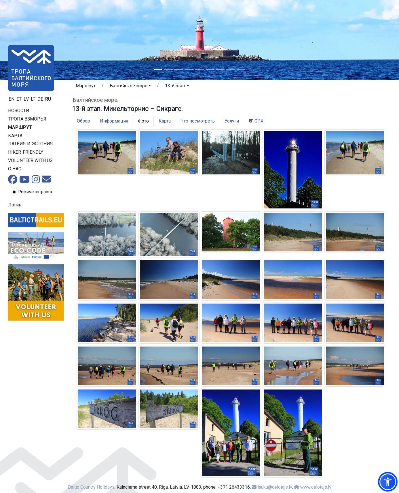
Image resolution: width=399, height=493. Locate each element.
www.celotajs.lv (312, 487)
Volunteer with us (30, 160)
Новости (18, 110)
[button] (130, 86)
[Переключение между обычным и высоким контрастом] (31, 192)
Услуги (232, 121)
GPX (256, 121)
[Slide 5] (199, 69)
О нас (14, 169)
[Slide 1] (158, 69)
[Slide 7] (220, 69)
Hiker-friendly (25, 152)
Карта (15, 135)
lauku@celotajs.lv (272, 487)
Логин (14, 205)
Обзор (83, 121)
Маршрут (20, 127)
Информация (114, 121)
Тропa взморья (27, 119)
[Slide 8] (230, 69)
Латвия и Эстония (30, 143)
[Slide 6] (210, 69)
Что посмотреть (197, 121)
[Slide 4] (189, 69)
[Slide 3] (178, 69)
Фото (143, 121)
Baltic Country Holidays (91, 487)
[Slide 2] (168, 69)
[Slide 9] (241, 69)
